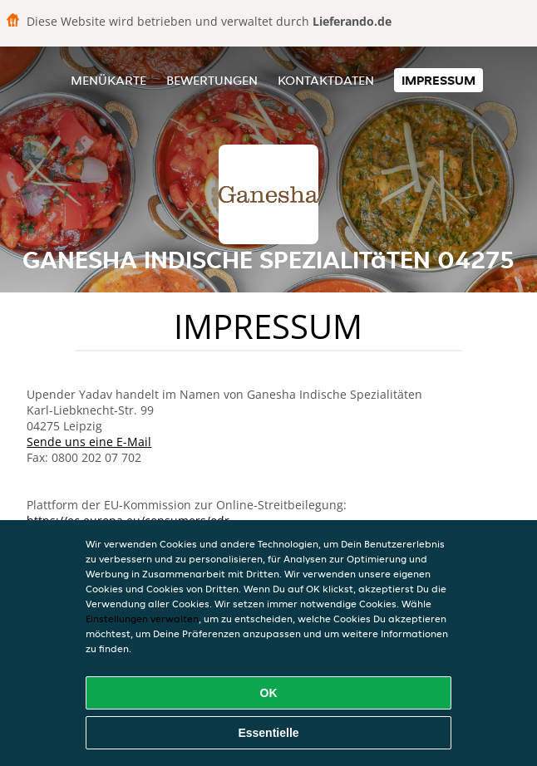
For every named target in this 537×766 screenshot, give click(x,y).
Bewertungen (212, 80)
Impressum (438, 80)
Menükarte (108, 80)
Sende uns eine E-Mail (89, 441)
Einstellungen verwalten (142, 618)
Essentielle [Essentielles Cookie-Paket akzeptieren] (268, 732)
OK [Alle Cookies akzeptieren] (269, 693)
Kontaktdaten (326, 80)
